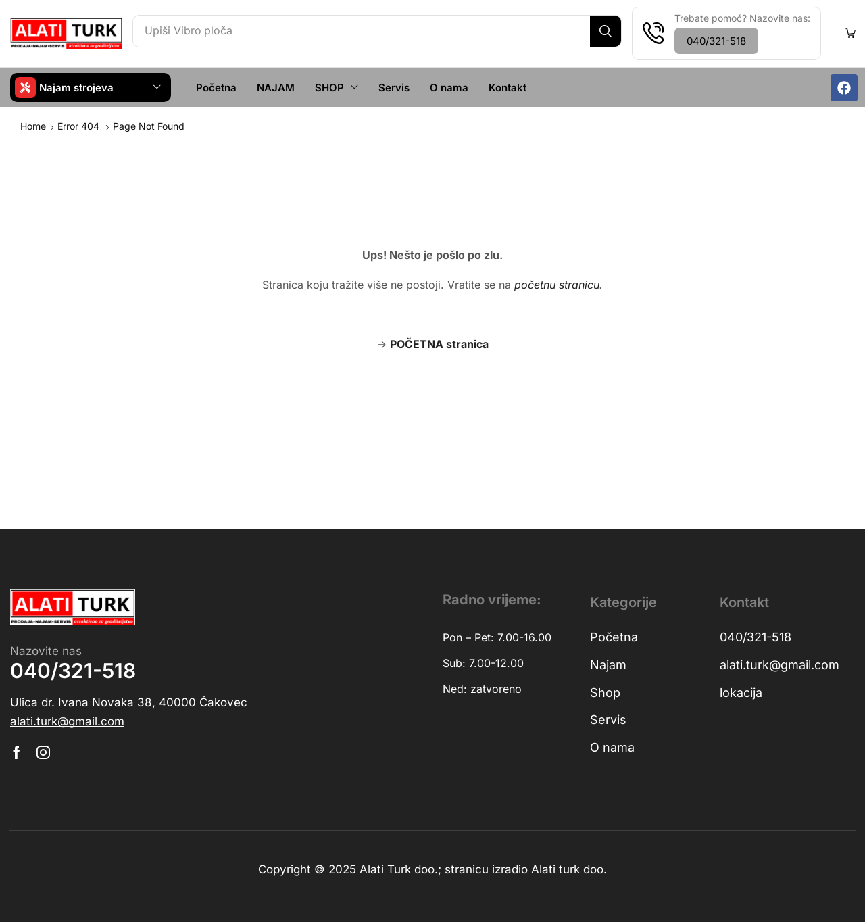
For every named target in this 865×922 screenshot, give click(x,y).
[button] (715, 41)
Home (33, 125)
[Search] (604, 31)
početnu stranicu (556, 284)
